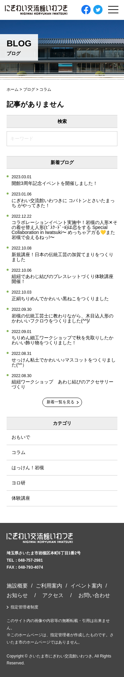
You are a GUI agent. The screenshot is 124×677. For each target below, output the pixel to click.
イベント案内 (86, 586)
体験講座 (21, 498)
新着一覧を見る (60, 402)
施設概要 (17, 586)
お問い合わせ (94, 595)
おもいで (21, 437)
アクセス (52, 595)
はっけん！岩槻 (28, 467)
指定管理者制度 (24, 607)
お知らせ (17, 595)
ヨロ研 (18, 482)
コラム (18, 452)
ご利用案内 (49, 586)
